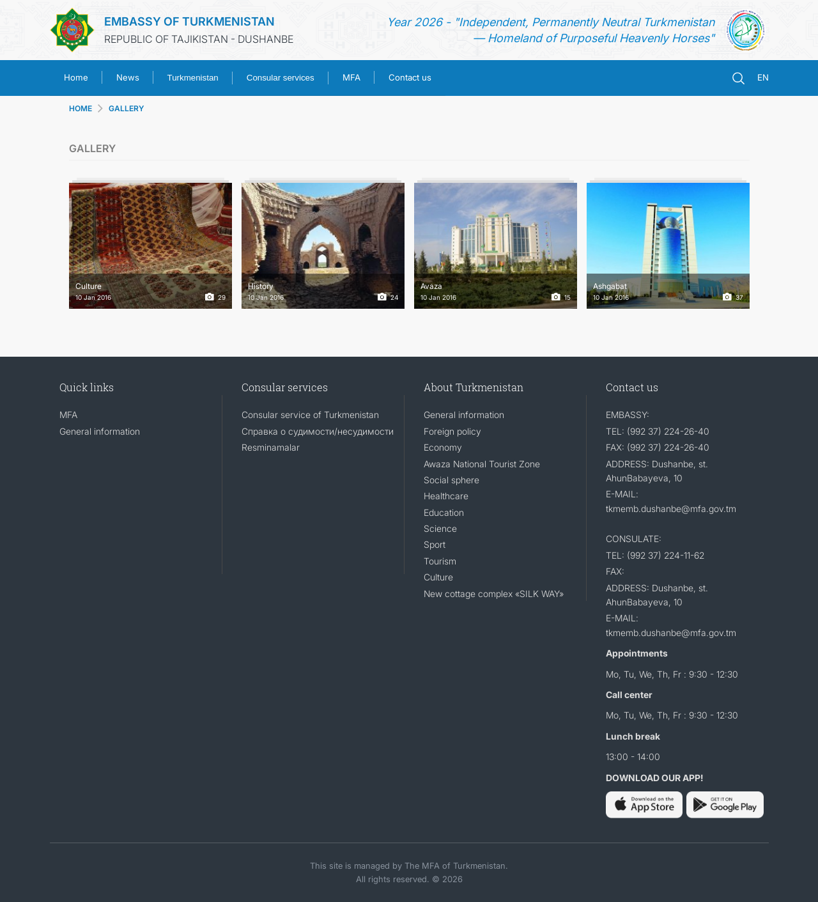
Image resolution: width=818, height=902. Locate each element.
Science (440, 528)
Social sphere (451, 479)
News (127, 77)
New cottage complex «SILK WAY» (494, 593)
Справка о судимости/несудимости (318, 431)
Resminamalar (271, 447)
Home (76, 77)
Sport (434, 544)
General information (99, 431)
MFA (351, 77)
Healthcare (446, 495)
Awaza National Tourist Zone (482, 463)
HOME (80, 108)
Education (444, 512)
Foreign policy (452, 431)
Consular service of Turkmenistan (310, 414)
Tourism (440, 561)
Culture (438, 577)
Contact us (410, 77)
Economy (443, 447)
